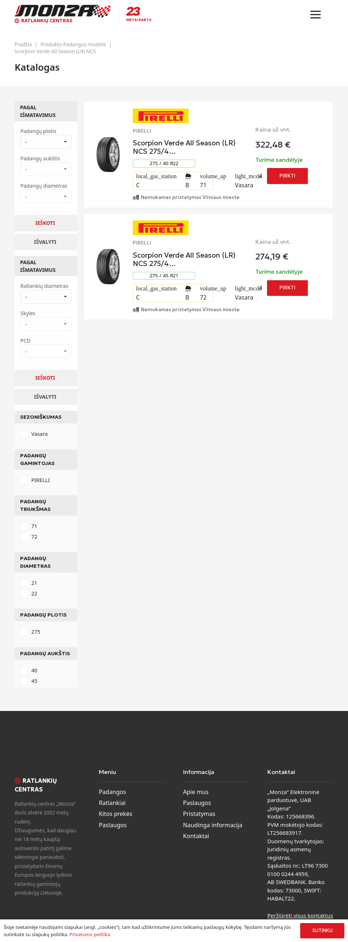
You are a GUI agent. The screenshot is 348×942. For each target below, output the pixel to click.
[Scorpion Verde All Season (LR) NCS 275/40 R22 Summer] (108, 141)
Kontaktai (196, 836)
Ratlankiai (112, 803)
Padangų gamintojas (37, 459)
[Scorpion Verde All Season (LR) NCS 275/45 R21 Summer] (108, 253)
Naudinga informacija (213, 825)
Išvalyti (45, 241)
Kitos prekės (115, 814)
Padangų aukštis (45, 653)
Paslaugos (113, 825)
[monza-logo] (63, 11)
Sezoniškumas (41, 417)
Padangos (112, 792)
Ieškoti (45, 222)
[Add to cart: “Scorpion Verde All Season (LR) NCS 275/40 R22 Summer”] (287, 176)
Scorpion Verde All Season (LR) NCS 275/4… (184, 147)
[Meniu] (315, 14)
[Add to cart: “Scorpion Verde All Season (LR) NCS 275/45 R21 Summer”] (287, 288)
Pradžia (23, 44)
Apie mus (196, 792)
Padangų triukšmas (35, 505)
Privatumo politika (90, 934)
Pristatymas (199, 814)
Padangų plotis (43, 614)
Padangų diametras (35, 562)
